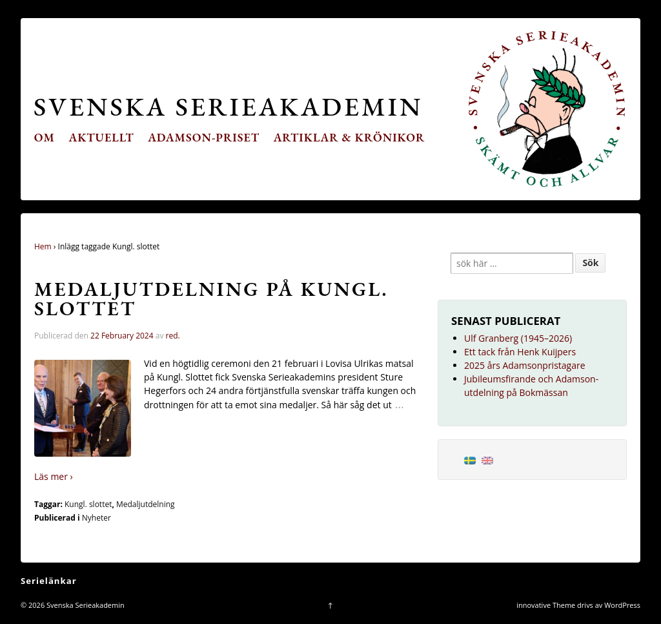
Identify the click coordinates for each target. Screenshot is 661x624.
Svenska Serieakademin (228, 106)
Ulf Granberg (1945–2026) (518, 338)
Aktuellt (101, 137)
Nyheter (96, 517)
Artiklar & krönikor (349, 137)
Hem (43, 246)
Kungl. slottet (88, 504)
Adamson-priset (203, 137)
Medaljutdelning (145, 504)
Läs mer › (53, 476)
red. (173, 335)
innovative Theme (545, 605)
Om (44, 137)
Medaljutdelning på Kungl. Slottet (211, 299)
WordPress (622, 605)
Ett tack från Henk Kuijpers (520, 352)
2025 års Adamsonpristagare (524, 365)
